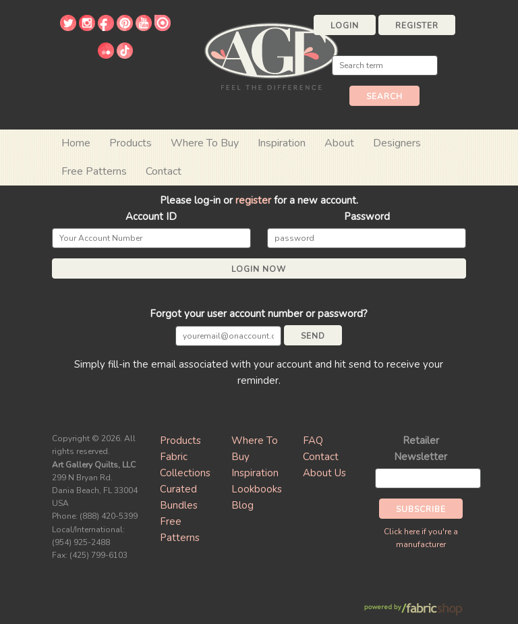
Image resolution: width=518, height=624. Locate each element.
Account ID (151, 216)
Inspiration (282, 143)
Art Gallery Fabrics (271, 55)
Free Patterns (94, 171)
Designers (397, 143)
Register (416, 25)
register (253, 200)
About (339, 143)
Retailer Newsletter (420, 448)
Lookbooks (256, 489)
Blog (242, 505)
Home (75, 143)
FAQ (313, 440)
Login (344, 25)
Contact (163, 171)
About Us (324, 473)
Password (367, 216)
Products (180, 440)
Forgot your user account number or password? (259, 313)
